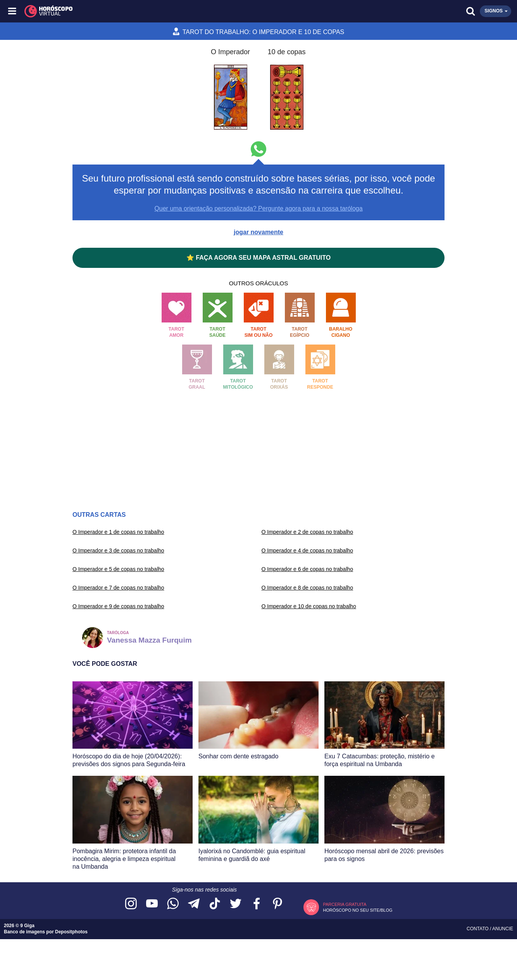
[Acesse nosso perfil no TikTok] (214, 904)
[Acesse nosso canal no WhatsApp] (172, 904)
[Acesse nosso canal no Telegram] (193, 904)
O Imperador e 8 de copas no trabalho (307, 588)
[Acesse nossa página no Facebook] (256, 904)
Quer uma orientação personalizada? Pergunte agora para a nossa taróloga (258, 208)
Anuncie (502, 928)
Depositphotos (71, 932)
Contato (478, 928)
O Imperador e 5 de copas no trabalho (118, 569)
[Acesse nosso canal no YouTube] (152, 904)
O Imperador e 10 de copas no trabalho (309, 606)
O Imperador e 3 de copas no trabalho (118, 550)
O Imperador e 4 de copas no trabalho (307, 550)
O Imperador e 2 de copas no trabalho (307, 532)
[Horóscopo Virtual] (136, 11)
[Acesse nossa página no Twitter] (235, 904)
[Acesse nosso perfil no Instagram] (131, 904)
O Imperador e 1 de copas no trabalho (118, 532)
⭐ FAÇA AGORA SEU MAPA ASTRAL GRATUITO (258, 257)
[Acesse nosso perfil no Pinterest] (277, 904)
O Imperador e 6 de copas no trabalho (307, 569)
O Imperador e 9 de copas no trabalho (118, 606)
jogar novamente (258, 232)
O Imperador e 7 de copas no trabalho (118, 588)
